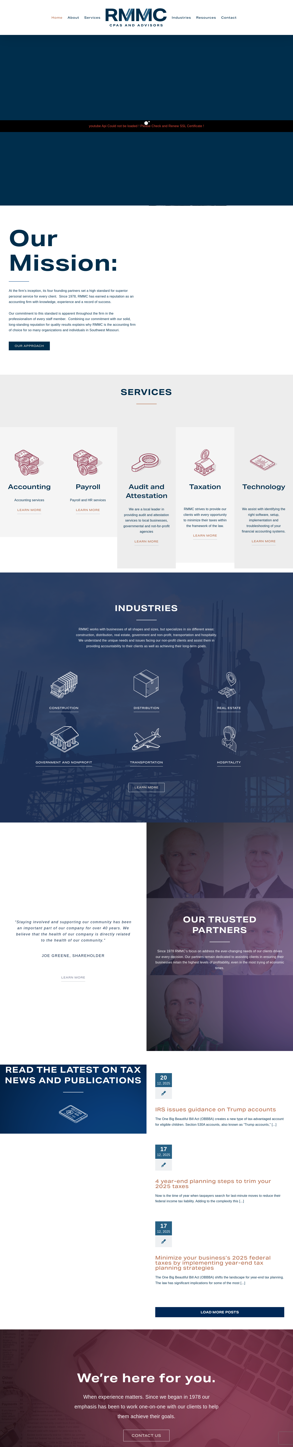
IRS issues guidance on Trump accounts (215, 1109)
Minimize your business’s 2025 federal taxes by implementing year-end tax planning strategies (213, 1262)
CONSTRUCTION (64, 708)
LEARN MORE (29, 510)
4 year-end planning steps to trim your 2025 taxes (213, 1183)
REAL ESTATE (229, 708)
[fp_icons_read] (73, 1100)
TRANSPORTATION (146, 762)
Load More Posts (220, 1312)
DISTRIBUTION (146, 708)
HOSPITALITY (229, 762)
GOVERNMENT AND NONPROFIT (64, 762)
